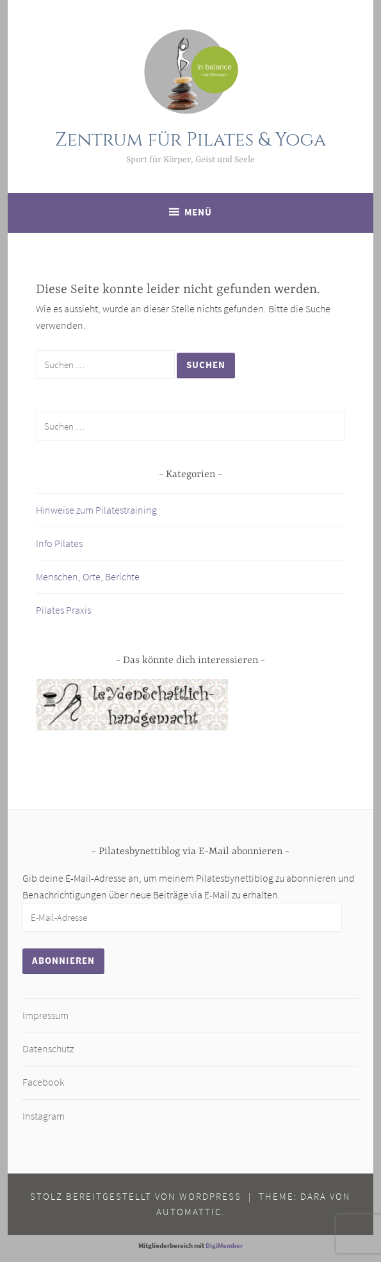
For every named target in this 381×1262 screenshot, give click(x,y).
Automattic (189, 1212)
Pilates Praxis (63, 609)
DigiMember (224, 1245)
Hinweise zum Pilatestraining (96, 509)
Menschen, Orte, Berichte (88, 576)
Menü (198, 212)
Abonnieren (63, 960)
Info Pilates (59, 543)
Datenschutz (48, 1048)
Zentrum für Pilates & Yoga (191, 140)
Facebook (43, 1081)
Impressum (45, 1015)
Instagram (43, 1115)
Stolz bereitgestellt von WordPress (135, 1196)
